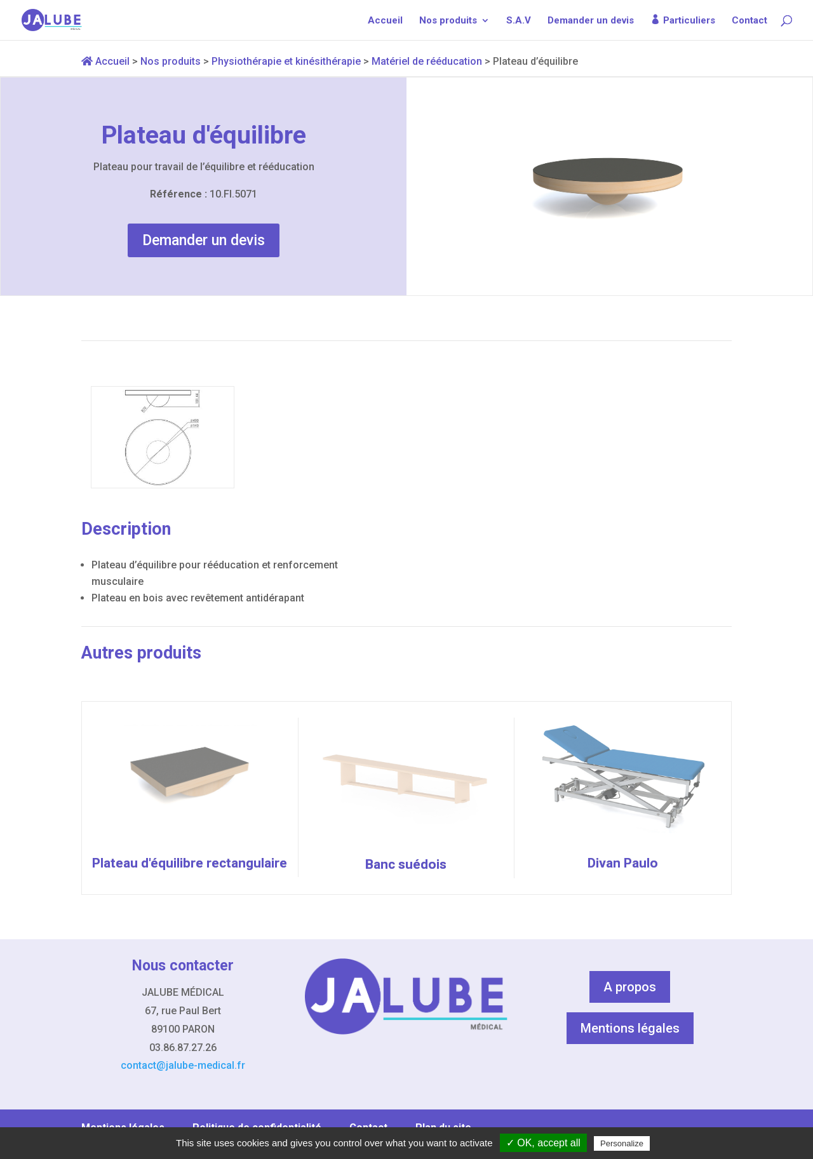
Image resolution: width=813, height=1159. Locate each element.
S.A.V (518, 21)
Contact (749, 21)
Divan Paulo (623, 863)
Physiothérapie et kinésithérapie (286, 61)
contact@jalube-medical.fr (183, 1065)
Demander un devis (591, 21)
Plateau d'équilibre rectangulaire (189, 863)
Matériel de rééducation (427, 61)
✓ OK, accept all (543, 1142)
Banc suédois (406, 864)
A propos (629, 987)
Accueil (385, 21)
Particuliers (689, 20)
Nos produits (448, 21)
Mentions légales (630, 1028)
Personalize (621, 1143)
